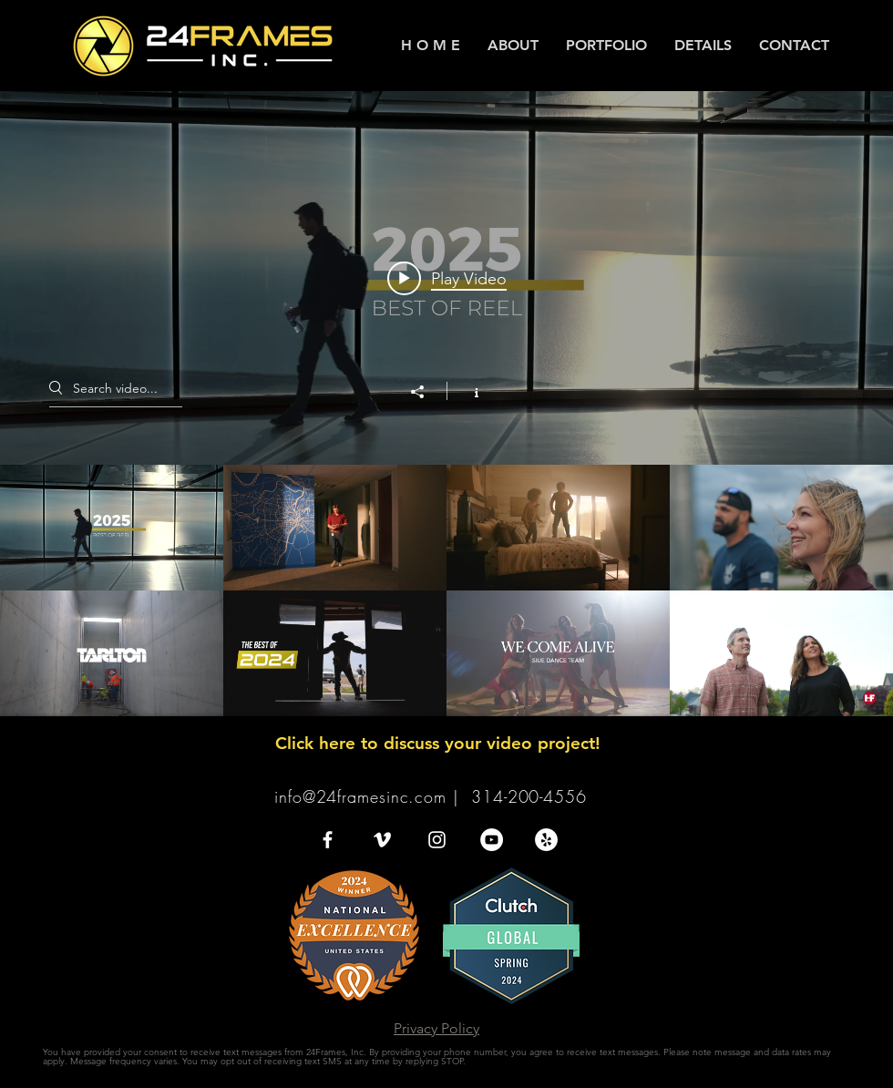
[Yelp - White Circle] (546, 839)
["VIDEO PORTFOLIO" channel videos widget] (446, 403)
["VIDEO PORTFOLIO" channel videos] (446, 590)
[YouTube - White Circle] (491, 839)
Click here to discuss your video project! (437, 743)
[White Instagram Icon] (437, 839)
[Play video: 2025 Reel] (447, 278)
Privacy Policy (436, 1028)
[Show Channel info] (467, 391)
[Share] (426, 392)
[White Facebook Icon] (327, 839)
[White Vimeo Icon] (382, 839)
